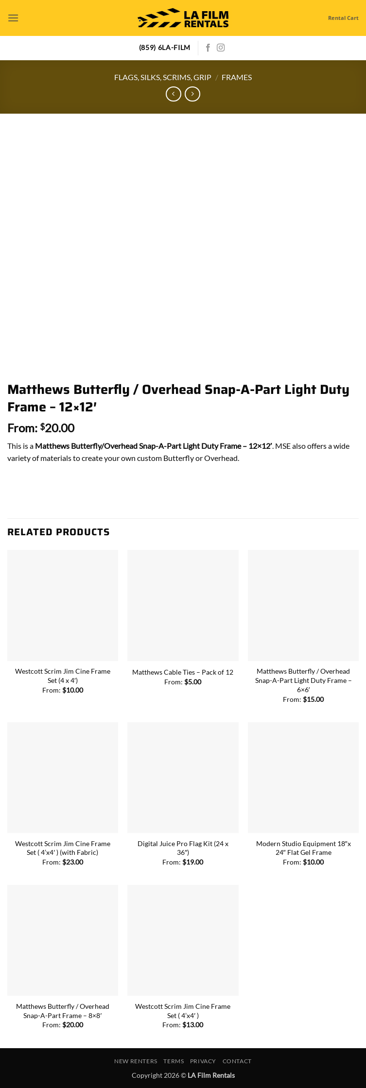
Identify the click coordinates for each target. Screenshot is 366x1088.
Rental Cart (343, 17)
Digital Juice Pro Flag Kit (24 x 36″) (183, 848)
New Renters (135, 1061)
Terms (173, 1061)
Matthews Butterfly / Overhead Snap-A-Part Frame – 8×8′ (62, 1011)
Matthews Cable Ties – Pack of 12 (182, 672)
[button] (13, 18)
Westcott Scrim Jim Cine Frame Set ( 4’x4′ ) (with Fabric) (62, 848)
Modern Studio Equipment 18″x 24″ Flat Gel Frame (303, 848)
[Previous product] (192, 94)
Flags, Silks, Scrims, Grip (162, 77)
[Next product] (173, 94)
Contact (237, 1061)
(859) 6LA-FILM (165, 47)
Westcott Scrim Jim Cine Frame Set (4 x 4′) (62, 675)
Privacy (203, 1061)
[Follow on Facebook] (208, 48)
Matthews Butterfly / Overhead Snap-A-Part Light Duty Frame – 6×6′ (303, 680)
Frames (237, 77)
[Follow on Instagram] (221, 48)
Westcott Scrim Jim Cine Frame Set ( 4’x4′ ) (182, 1011)
